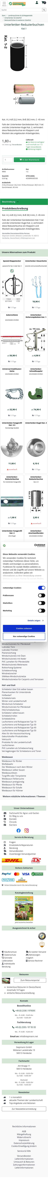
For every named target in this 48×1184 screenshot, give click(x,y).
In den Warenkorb (29, 159)
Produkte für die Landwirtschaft (16, 742)
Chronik (9, 822)
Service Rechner (35, 960)
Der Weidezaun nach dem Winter (17, 767)
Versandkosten (17, 145)
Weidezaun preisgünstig (13, 781)
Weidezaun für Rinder (12, 761)
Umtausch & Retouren (24, 1161)
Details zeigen (34, 620)
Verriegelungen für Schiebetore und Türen (21, 751)
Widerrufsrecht (24, 1137)
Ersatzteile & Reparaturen (17, 845)
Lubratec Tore (8, 647)
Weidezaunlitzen (9, 773)
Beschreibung (11, 201)
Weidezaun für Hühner (12, 790)
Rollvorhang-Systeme (11, 667)
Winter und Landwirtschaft (14, 701)
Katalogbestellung (24, 892)
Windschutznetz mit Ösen (14, 655)
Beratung (10, 848)
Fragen (9, 842)
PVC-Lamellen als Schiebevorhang (17, 748)
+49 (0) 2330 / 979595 (24, 1010)
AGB (24, 1131)
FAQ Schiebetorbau (11, 710)
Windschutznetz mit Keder (14, 658)
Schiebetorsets (9, 698)
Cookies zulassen (24, 628)
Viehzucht (6, 739)
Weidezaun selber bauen (13, 770)
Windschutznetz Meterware (14, 664)
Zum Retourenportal (30, 980)
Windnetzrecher (9, 673)
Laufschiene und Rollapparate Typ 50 (19, 730)
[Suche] (21, 10)
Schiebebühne (8, 718)
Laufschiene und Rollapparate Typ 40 (19, 727)
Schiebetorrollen (9, 715)
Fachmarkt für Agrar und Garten (20, 813)
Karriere (9, 825)
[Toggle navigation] (4, 4)
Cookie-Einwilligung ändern (24, 1146)
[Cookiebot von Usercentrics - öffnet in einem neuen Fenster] (34, 545)
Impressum (24, 1140)
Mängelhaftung (24, 1134)
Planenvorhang (9, 653)
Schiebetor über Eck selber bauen (17, 689)
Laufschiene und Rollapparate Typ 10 (19, 721)
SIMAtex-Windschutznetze (14, 676)
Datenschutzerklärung (24, 1143)
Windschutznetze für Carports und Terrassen (23, 679)
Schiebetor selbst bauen (13, 713)
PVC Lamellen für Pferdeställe (15, 661)
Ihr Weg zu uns (12, 816)
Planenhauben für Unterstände (16, 692)
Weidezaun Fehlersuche (13, 778)
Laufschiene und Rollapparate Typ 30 (19, 724)
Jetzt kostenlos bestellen (24, 922)
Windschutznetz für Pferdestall (16, 644)
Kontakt (9, 819)
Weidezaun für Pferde (12, 784)
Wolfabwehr (7, 764)
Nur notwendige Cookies (24, 636)
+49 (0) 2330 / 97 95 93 (24, 1027)
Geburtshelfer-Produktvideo (15, 736)
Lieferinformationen (24, 1158)
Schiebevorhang (9, 670)
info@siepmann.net (29, 1036)
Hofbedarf (6, 695)
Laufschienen (8, 745)
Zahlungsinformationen (24, 1164)
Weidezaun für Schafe (12, 787)
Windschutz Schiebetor (12, 704)
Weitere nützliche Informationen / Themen (24, 796)
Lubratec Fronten (10, 650)
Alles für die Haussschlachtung (16, 733)
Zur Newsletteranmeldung (24, 1109)
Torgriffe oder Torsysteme (14, 775)
